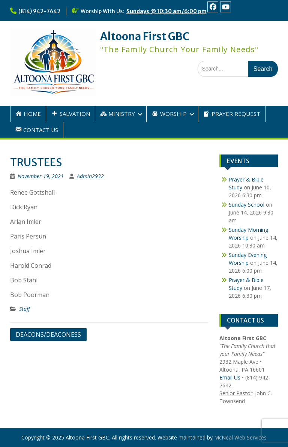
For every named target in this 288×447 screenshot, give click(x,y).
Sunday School (246, 204)
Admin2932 (90, 176)
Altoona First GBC (144, 36)
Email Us (229, 377)
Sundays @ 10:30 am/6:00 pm (166, 11)
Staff (24, 308)
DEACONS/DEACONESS (48, 334)
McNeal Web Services (240, 437)
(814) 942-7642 (39, 11)
